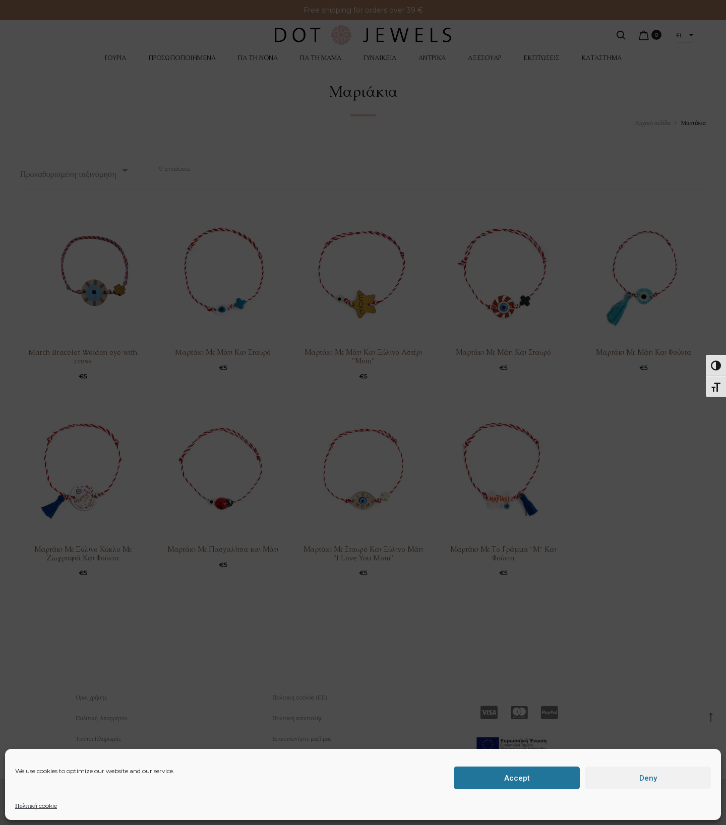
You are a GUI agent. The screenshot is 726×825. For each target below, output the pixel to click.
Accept (517, 778)
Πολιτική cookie (36, 805)
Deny (648, 778)
